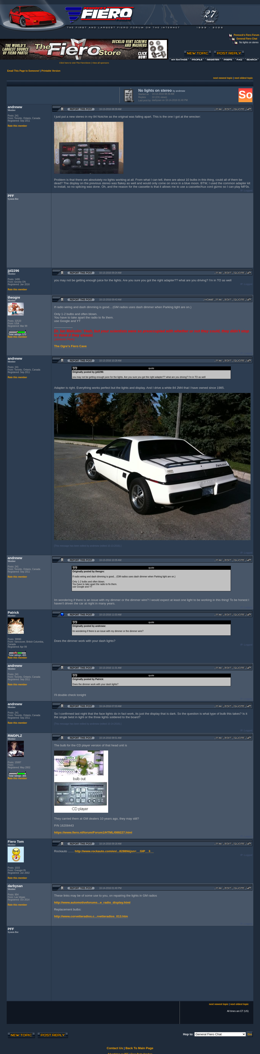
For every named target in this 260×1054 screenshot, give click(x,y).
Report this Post (81, 109)
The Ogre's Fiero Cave (70, 346)
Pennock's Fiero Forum (246, 35)
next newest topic (222, 78)
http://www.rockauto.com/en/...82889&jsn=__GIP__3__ (114, 851)
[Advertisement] (62, 95)
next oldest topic (243, 78)
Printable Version (50, 71)
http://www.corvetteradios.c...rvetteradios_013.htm (91, 916)
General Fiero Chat (246, 38)
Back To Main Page (139, 1048)
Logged (248, 190)
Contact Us (115, 1048)
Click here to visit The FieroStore (74, 63)
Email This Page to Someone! (23, 71)
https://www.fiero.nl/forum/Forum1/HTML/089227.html (93, 832)
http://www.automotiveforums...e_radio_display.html (92, 902)
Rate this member (17, 126)
